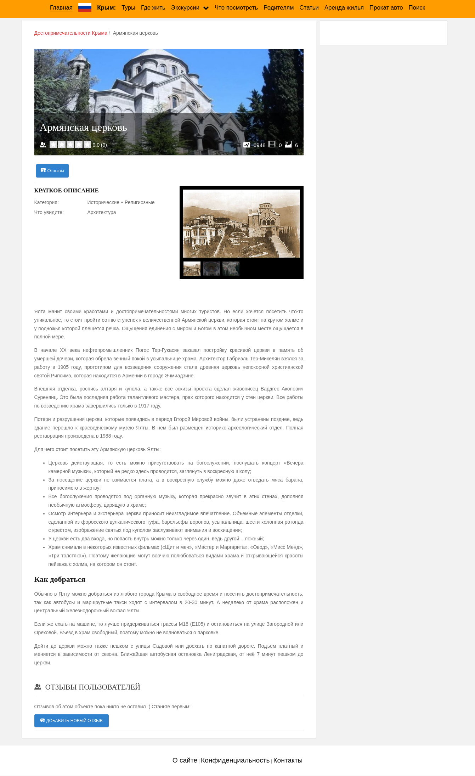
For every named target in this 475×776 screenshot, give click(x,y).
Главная (61, 7)
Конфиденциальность (235, 760)
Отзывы (52, 170)
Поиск (417, 7)
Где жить (153, 7)
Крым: (106, 7)
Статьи (309, 7)
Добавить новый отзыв (71, 721)
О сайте (185, 760)
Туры (128, 7)
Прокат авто (386, 7)
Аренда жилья (344, 7)
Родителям (279, 7)
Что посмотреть (236, 7)
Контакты (287, 760)
